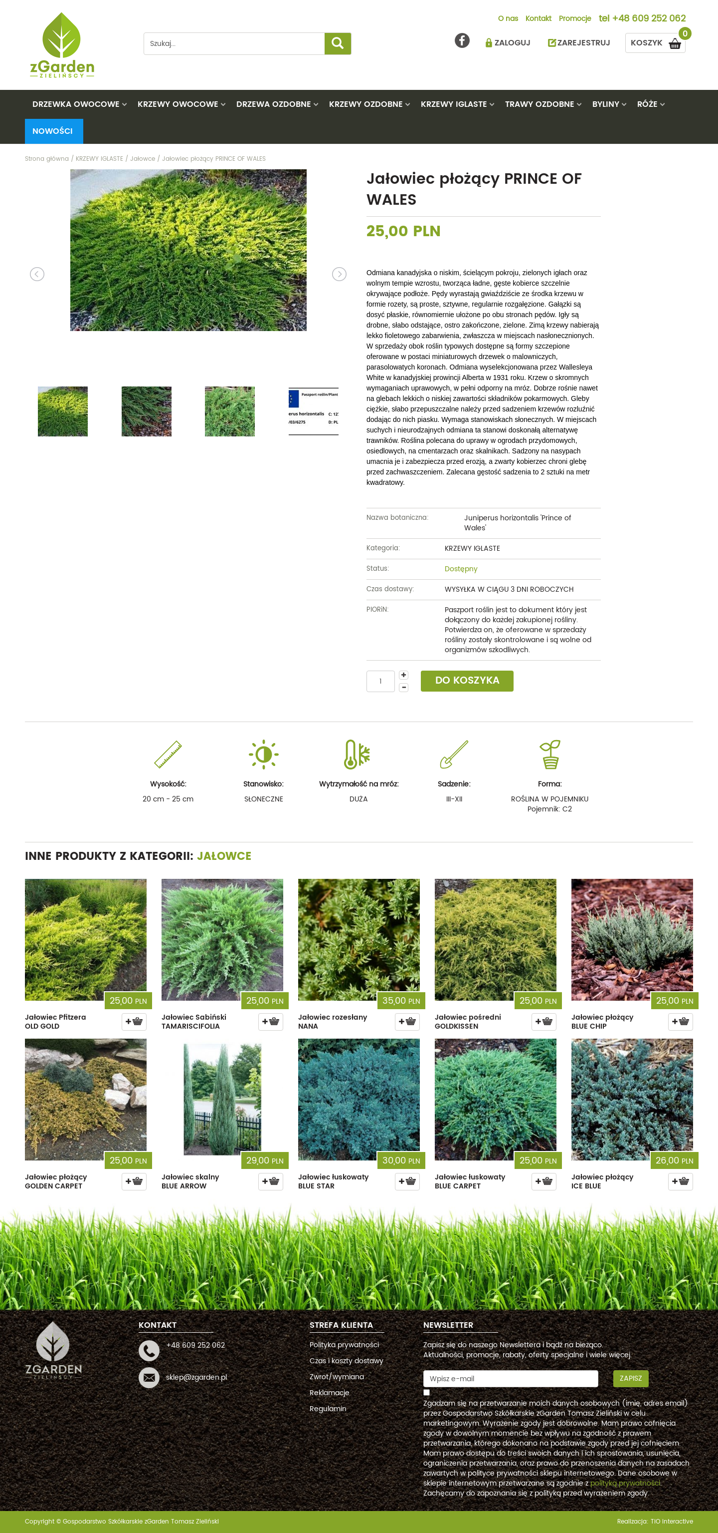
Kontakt (538, 19)
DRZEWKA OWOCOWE (76, 104)
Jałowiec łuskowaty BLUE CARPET (470, 1181)
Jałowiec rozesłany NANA (332, 1022)
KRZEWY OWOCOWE (178, 104)
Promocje (575, 19)
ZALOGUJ (513, 43)
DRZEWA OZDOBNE (273, 104)
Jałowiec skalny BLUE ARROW (190, 1181)
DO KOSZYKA (467, 681)
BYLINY (605, 104)
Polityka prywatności (344, 1345)
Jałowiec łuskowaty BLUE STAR (333, 1181)
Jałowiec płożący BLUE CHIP (602, 1022)
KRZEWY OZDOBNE (366, 104)
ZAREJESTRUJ (583, 43)
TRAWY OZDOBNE (539, 104)
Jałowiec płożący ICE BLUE (602, 1181)
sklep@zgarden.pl (196, 1377)
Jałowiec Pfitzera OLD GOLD (55, 1022)
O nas (508, 19)
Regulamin (328, 1409)
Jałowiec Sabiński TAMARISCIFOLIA (194, 1022)
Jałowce (224, 856)
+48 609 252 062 (649, 19)
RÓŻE (647, 104)
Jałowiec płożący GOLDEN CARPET (56, 1181)
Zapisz (631, 1378)
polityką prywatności (625, 1483)
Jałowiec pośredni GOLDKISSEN (468, 1022)
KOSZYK (658, 41)
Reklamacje (330, 1393)
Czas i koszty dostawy (346, 1361)
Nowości (52, 131)
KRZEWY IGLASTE (454, 104)
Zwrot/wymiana (337, 1377)
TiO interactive (672, 1522)
